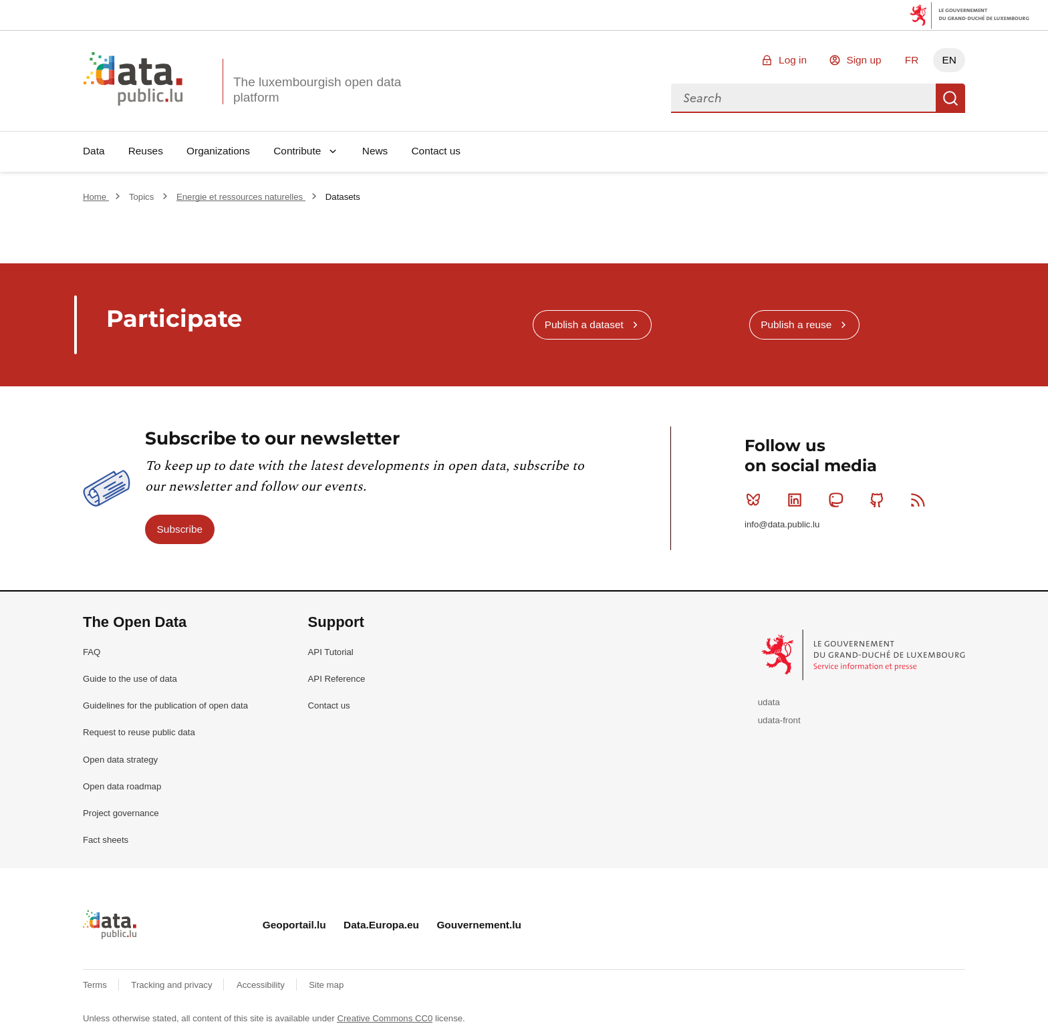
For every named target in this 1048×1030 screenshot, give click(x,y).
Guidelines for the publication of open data (165, 705)
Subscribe (180, 529)
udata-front (779, 720)
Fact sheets (105, 840)
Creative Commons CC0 (384, 1018)
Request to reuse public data (139, 732)
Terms (96, 985)
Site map (326, 985)
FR (912, 60)
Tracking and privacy (173, 985)
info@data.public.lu (782, 524)
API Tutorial (331, 652)
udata (769, 702)
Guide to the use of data (130, 679)
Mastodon (838, 500)
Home (96, 197)
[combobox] (803, 98)
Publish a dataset (584, 324)
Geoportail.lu (294, 924)
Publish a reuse (796, 324)
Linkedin (797, 500)
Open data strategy (120, 760)
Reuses (145, 150)
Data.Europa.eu (381, 924)
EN (949, 60)
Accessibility (262, 985)
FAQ (91, 652)
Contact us (436, 150)
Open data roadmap (122, 786)
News (375, 150)
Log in (793, 60)
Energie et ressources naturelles (240, 197)
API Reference (337, 679)
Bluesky (756, 500)
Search (950, 98)
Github (880, 500)
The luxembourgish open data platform (317, 89)
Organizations (218, 150)
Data (94, 150)
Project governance (121, 813)
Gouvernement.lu (478, 924)
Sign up (863, 60)
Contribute (297, 150)
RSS (920, 500)
